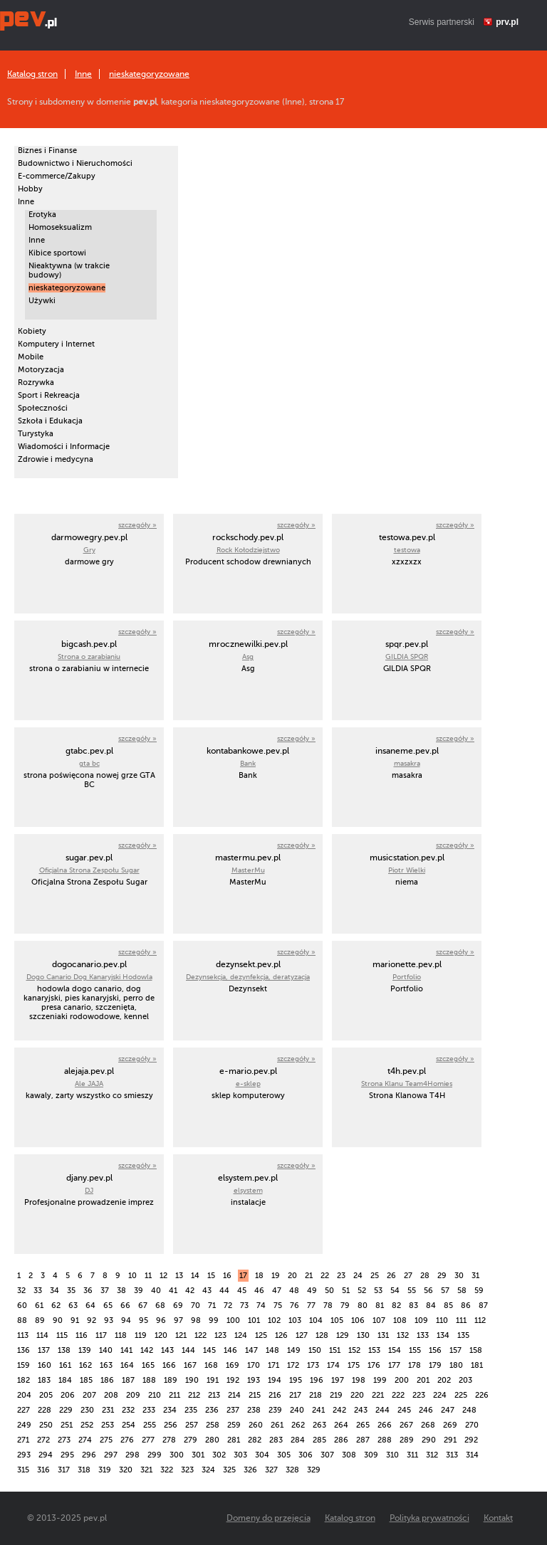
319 (104, 1470)
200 (402, 1380)
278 (169, 1440)
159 (23, 1365)
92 (91, 1320)
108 (400, 1320)
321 (146, 1470)
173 (313, 1365)
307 (327, 1455)
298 (132, 1455)
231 (108, 1410)
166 (169, 1365)
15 (211, 1275)
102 (274, 1320)
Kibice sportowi (57, 253)
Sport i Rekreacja (49, 395)
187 (128, 1380)
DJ (89, 1190)
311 (412, 1455)
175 (354, 1365)
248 (469, 1410)
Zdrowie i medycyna (55, 459)
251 (67, 1425)
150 (314, 1350)
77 (311, 1305)
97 (178, 1320)
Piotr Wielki (406, 870)
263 (319, 1425)
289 (407, 1440)
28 (424, 1275)
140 (106, 1350)
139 (84, 1350)
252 (86, 1425)
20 (292, 1275)
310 (392, 1455)
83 (413, 1305)
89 (40, 1320)
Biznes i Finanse (47, 150)
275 (106, 1440)
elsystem (248, 1190)
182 (23, 1380)
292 (471, 1440)
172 (293, 1365)
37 (104, 1290)
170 (253, 1365)
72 (228, 1305)
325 (229, 1470)
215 (255, 1395)
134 (443, 1335)
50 (329, 1290)
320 (125, 1470)
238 (254, 1410)
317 (64, 1470)
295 (67, 1455)
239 (275, 1410)
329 (314, 1470)
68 (160, 1305)
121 (181, 1335)
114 (42, 1335)
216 (275, 1395)
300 (177, 1455)
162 (85, 1365)
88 (22, 1320)
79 (345, 1305)
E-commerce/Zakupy (56, 176)
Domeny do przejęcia (268, 1518)
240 (297, 1410)
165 (148, 1365)
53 (378, 1290)
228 (44, 1410)
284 (298, 1440)
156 (435, 1350)
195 (295, 1380)
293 (24, 1455)
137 (44, 1350)
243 (361, 1410)
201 (423, 1380)
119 (141, 1335)
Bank (248, 763)
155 (415, 1350)
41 (173, 1290)
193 (253, 1380)
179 (435, 1365)
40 (156, 1290)
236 (212, 1410)
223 (418, 1395)
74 (261, 1305)
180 (456, 1365)
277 (148, 1440)
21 (309, 1275)
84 (431, 1305)
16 (227, 1275)
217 (295, 1395)
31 (475, 1275)
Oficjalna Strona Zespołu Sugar (89, 870)
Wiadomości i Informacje (64, 446)
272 (43, 1440)
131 (383, 1335)
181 (477, 1365)
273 (64, 1440)
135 (463, 1335)
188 (149, 1380)
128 (322, 1335)
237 (232, 1410)
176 (374, 1365)
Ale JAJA (89, 1083)
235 (190, 1410)
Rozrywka (36, 382)
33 (37, 1290)
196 (316, 1380)
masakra (407, 763)
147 (251, 1350)
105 (336, 1320)
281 (233, 1440)
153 (374, 1350)
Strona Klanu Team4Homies (406, 1083)
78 (328, 1305)
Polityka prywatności (429, 1518)
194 (274, 1380)
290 (429, 1440)
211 (174, 1395)
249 (24, 1425)
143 (167, 1350)
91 (75, 1320)
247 (447, 1410)
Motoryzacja (41, 369)
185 (86, 1380)
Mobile (30, 357)
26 (391, 1275)
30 (459, 1275)
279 (190, 1440)
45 (241, 1290)
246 (426, 1410)
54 (395, 1290)
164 (127, 1365)
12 (163, 1275)
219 (336, 1395)
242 (339, 1410)
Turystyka (35, 433)
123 (220, 1335)
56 (428, 1290)
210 (154, 1395)
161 (65, 1365)
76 (294, 1305)
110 (442, 1320)
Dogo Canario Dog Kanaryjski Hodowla (89, 977)
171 (273, 1365)
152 (354, 1350)
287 (363, 1440)
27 (408, 1275)
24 (358, 1275)
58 (462, 1290)
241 (318, 1410)
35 (71, 1290)
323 (187, 1470)
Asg (248, 656)
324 (208, 1470)
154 (394, 1350)
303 (240, 1455)
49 (312, 1290)
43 (207, 1290)
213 (214, 1395)
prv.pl (507, 22)
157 (455, 1350)
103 (294, 1320)
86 (466, 1305)
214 (234, 1395)
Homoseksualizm (60, 227)
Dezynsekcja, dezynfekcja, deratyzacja (248, 977)
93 (108, 1320)
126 (281, 1335)
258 (212, 1425)
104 (316, 1320)
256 (170, 1425)
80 (363, 1305)
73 (244, 1305)
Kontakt (498, 1518)
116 (81, 1335)
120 (161, 1335)
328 (292, 1470)
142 (146, 1350)
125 (261, 1335)
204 (24, 1395)
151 (334, 1350)
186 (107, 1380)
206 (68, 1395)
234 (170, 1410)
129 (342, 1335)
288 (384, 1440)
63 (73, 1305)
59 (479, 1290)
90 (58, 1320)
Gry (89, 550)
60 (22, 1305)
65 (108, 1305)
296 (89, 1455)
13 (179, 1275)
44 (224, 1290)
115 (62, 1335)
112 (480, 1320)
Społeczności (43, 408)
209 (133, 1395)
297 (111, 1455)
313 (452, 1455)
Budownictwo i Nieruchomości (75, 163)
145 (209, 1350)
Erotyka (42, 214)
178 (414, 1365)
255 (149, 1425)
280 (212, 1440)
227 (23, 1410)
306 (305, 1455)
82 (396, 1305)
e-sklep (248, 1083)
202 (444, 1380)
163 (106, 1365)
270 (472, 1425)
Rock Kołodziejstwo (248, 550)
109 (421, 1320)
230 (87, 1410)
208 (111, 1395)
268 (428, 1425)
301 (198, 1455)
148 (272, 1350)
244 (382, 1410)
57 (445, 1290)
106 (358, 1320)
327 (271, 1470)
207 (89, 1395)
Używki (42, 300)
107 (379, 1320)
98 (196, 1320)
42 (189, 1290)
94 (126, 1320)
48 (294, 1290)
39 (138, 1290)
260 (256, 1425)
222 (398, 1395)
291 (450, 1440)
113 (22, 1335)
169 (232, 1365)
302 (219, 1455)
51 (346, 1290)
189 (170, 1380)
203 (465, 1380)
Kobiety (32, 331)
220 (357, 1395)
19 (275, 1275)
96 (161, 1320)
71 (212, 1305)
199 (380, 1380)
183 (44, 1380)
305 (284, 1455)
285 (319, 1440)
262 (298, 1425)
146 (230, 1350)
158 (475, 1350)
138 (64, 1350)
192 (232, 1380)
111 (461, 1320)
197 (337, 1380)
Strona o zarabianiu (89, 656)
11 (148, 1275)
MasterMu (248, 870)
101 (254, 1320)
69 (178, 1305)
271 (23, 1440)
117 (101, 1335)
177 (394, 1365)
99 (214, 1320)
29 (442, 1275)
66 (125, 1305)
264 (341, 1425)
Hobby (30, 189)
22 (325, 1275)
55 (411, 1290)
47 (276, 1290)
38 (121, 1290)
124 (240, 1335)
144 (188, 1350)
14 (195, 1275)
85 (448, 1305)
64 (90, 1305)
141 (126, 1350)
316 (43, 1470)
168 (211, 1365)
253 (107, 1425)
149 (294, 1350)
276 (127, 1440)
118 (121, 1335)
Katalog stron (32, 74)
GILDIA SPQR (406, 656)
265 (363, 1425)
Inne (83, 74)
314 (472, 1455)
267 (406, 1425)
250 (46, 1425)
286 (341, 1440)
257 (191, 1425)
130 (363, 1335)
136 (23, 1350)
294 (45, 1455)
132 (403, 1335)
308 (349, 1455)
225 (460, 1395)
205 (46, 1395)
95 (143, 1320)
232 (128, 1410)
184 (65, 1380)
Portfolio (406, 977)
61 (39, 1305)
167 (190, 1365)
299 (154, 1455)
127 (302, 1335)
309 (371, 1455)
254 (128, 1425)
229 (66, 1410)
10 (132, 1275)
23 (341, 1275)
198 (358, 1380)
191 (213, 1380)
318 (84, 1470)
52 (362, 1290)
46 (259, 1290)
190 (192, 1380)
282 (254, 1440)
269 (450, 1425)
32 (21, 1290)
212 (194, 1395)
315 (23, 1470)
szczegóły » (137, 525)
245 (404, 1410)
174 (333, 1365)
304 (262, 1455)
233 (148, 1410)
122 (200, 1335)
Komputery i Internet (56, 344)
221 (378, 1395)
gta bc (89, 763)
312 (432, 1455)
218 (315, 1395)
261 (277, 1425)
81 (379, 1305)
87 (483, 1305)
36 (88, 1290)
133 (423, 1335)
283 (276, 1440)
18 (259, 1275)
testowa (407, 550)
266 (384, 1425)
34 (54, 1290)
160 (44, 1365)
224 (440, 1395)
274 (85, 1440)
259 (234, 1425)
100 (233, 1320)
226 (482, 1395)
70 (195, 1305)
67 (142, 1305)
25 (374, 1275)
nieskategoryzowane (149, 74)
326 (250, 1470)
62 (56, 1305)
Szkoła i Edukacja (50, 421)
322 (166, 1470)
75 (278, 1305)
